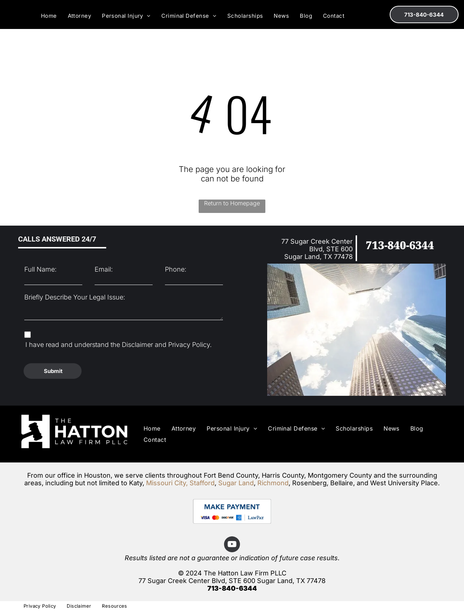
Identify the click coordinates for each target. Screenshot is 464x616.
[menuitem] (49, 15)
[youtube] (232, 545)
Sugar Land (236, 483)
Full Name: (40, 269)
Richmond (273, 483)
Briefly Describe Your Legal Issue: (74, 297)
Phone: (175, 269)
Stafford (202, 483)
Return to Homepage (232, 203)
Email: (104, 269)
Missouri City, (167, 483)
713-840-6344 (400, 245)
